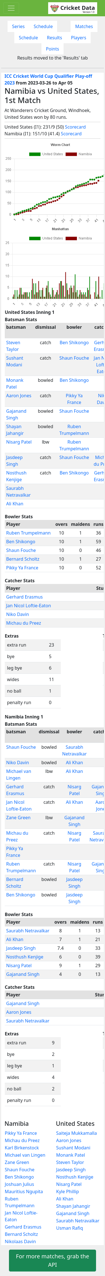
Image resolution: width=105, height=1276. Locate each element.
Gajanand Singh (22, 974)
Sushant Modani (73, 1148)
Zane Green (18, 817)
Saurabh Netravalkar (27, 931)
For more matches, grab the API (52, 1260)
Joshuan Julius (19, 1184)
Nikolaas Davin (20, 1241)
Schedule (43, 26)
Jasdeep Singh (21, 948)
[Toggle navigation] (11, 8)
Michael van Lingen (25, 1155)
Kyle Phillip (67, 1191)
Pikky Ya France (22, 568)
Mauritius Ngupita (24, 1191)
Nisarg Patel (19, 442)
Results (54, 38)
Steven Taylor (70, 1162)
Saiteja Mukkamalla (76, 1133)
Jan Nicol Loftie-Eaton (28, 605)
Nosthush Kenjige (24, 957)
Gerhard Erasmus (24, 597)
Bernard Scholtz (22, 559)
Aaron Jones (18, 395)
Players (78, 38)
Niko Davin (17, 614)
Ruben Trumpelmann (28, 533)
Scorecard (75, 127)
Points (52, 49)
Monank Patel (70, 1155)
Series (18, 26)
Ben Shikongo (74, 342)
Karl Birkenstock (22, 1148)
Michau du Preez (23, 623)
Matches (84, 26)
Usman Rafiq (69, 1228)
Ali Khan (14, 504)
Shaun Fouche (74, 358)
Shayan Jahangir (73, 1206)
